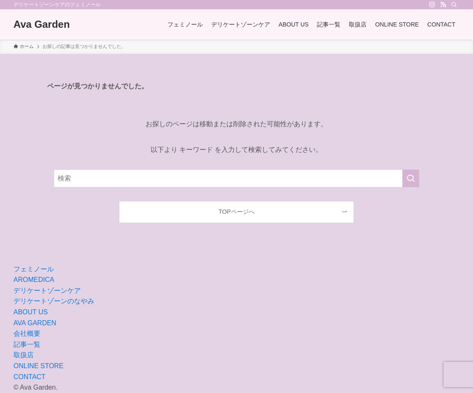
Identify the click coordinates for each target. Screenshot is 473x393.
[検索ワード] (236, 178)
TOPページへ (236, 211)
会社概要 (26, 333)
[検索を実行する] (410, 178)
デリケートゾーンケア (47, 290)
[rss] (443, 4)
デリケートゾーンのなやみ (53, 301)
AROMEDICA (33, 279)
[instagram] (432, 4)
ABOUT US (30, 312)
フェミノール (33, 269)
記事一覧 (26, 344)
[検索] (454, 4)
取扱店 (23, 354)
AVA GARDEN (34, 323)
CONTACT (29, 376)
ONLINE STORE (38, 365)
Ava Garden (41, 24)
